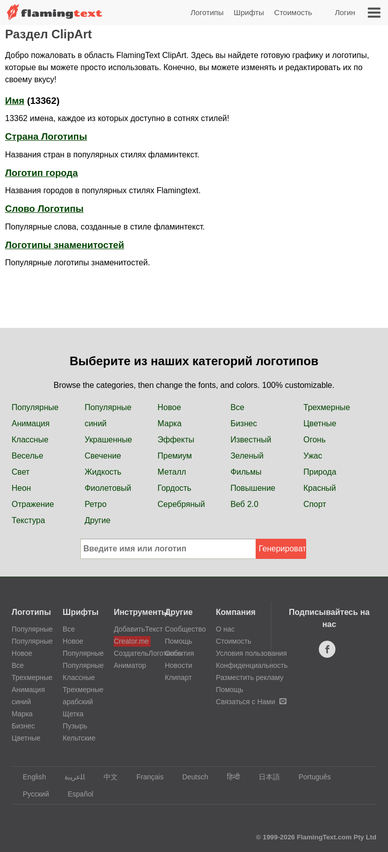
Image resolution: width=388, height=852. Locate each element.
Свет (21, 472)
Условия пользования (251, 653)
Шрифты (248, 12)
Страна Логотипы (46, 136)
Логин (345, 12)
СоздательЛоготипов (132, 653)
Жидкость (102, 472)
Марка (170, 423)
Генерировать (282, 548)
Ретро (95, 504)
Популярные (35, 407)
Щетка (73, 714)
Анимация (31, 423)
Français (145, 777)
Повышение (252, 488)
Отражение (33, 504)
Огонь (315, 439)
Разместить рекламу (249, 677)
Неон (21, 488)
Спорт (315, 504)
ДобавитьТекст (132, 629)
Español (75, 794)
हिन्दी (228, 777)
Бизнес (243, 423)
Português (310, 777)
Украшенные (108, 439)
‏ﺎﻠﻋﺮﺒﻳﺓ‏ (70, 777)
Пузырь (75, 726)
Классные (30, 439)
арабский (78, 702)
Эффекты (176, 439)
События (179, 653)
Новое (169, 407)
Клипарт (178, 677)
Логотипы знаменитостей (64, 245)
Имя (14, 100)
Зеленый (247, 455)
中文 (106, 777)
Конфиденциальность (251, 665)
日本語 (264, 777)
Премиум (175, 455)
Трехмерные (327, 407)
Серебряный (181, 504)
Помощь (178, 641)
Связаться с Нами (251, 702)
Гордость (174, 488)
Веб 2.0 (244, 504)
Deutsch (190, 777)
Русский (31, 794)
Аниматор (130, 665)
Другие (97, 520)
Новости (178, 665)
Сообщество (185, 629)
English (29, 777)
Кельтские (79, 738)
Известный (250, 439)
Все (237, 407)
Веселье (27, 455)
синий (95, 423)
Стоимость (293, 12)
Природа (320, 472)
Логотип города (41, 172)
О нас (225, 629)
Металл (172, 472)
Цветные (320, 423)
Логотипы (207, 12)
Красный (320, 488)
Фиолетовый (107, 488)
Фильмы (245, 472)
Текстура (28, 520)
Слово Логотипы (44, 208)
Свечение (102, 455)
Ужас (313, 455)
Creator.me (131, 641)
